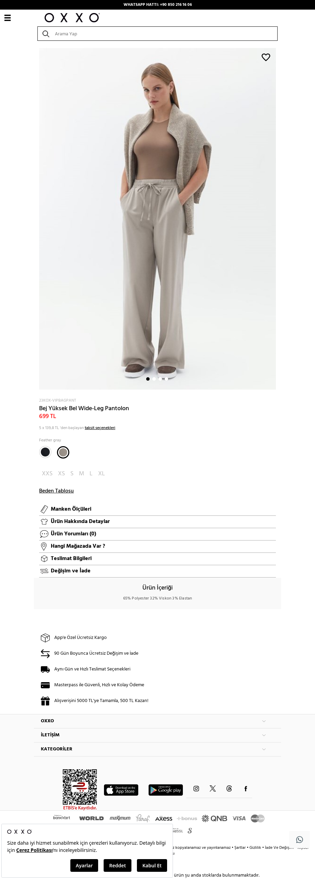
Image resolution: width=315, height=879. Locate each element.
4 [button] (166, 379)
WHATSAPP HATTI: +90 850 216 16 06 (158, 4)
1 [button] (148, 379)
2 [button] (154, 379)
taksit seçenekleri (100, 428)
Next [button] (37, 218)
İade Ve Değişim (279, 847)
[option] (157, 219)
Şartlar (240, 847)
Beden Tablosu (56, 491)
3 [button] (160, 379)
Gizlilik (255, 847)
